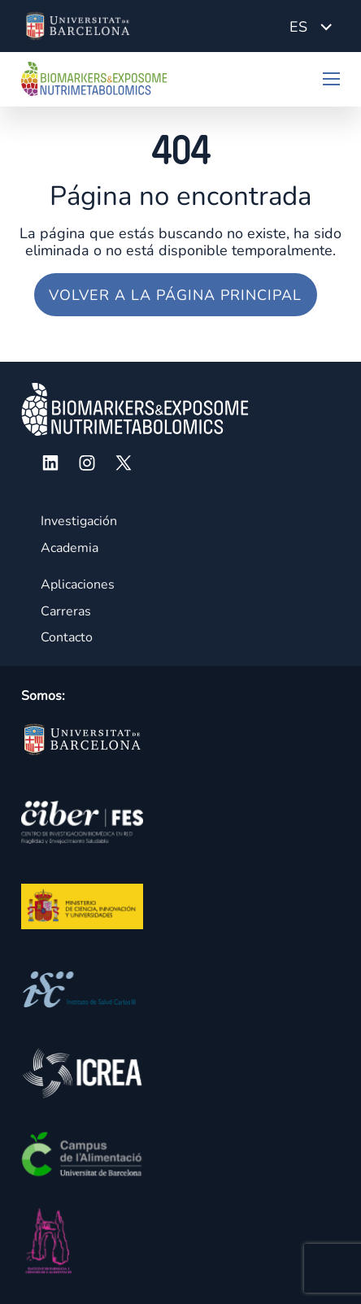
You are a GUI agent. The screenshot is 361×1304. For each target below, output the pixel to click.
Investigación (79, 521)
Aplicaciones (78, 584)
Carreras (66, 611)
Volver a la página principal (175, 295)
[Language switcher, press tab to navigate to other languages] (310, 26)
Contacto (67, 637)
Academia (69, 548)
